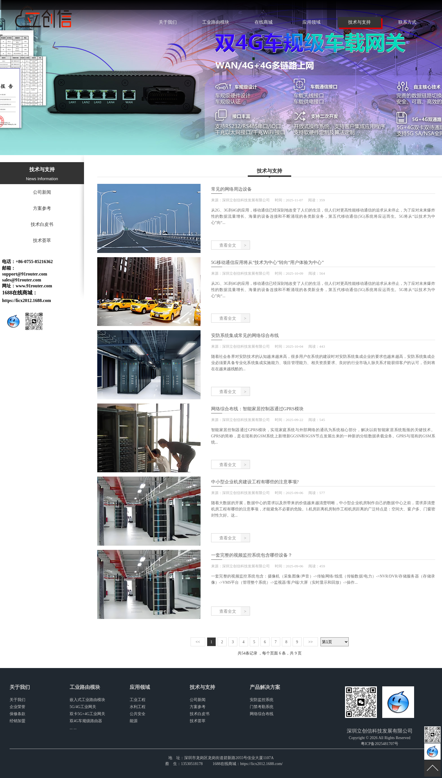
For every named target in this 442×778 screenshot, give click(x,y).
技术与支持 (359, 22)
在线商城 (264, 22)
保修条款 (17, 714)
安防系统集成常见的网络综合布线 (245, 335)
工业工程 (137, 700)
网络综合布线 (261, 714)
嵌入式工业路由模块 (87, 700)
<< (198, 642)
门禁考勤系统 (261, 707)
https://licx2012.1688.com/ (261, 764)
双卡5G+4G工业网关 (87, 714)
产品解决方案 (265, 687)
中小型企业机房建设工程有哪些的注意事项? (255, 481)
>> (310, 642)
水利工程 (137, 707)
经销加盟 (17, 721)
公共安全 (137, 714)
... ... (73, 728)
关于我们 (168, 22)
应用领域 (311, 22)
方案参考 (42, 208)
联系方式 (407, 22)
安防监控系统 (261, 700)
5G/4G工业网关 (83, 707)
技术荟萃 (42, 240)
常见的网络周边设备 (231, 189)
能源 (134, 721)
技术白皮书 (42, 224)
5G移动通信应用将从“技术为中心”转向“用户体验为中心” (267, 262)
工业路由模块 (215, 22)
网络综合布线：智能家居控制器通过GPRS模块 (257, 408)
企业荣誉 (17, 707)
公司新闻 (42, 192)
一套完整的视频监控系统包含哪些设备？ (251, 555)
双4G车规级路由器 (86, 721)
